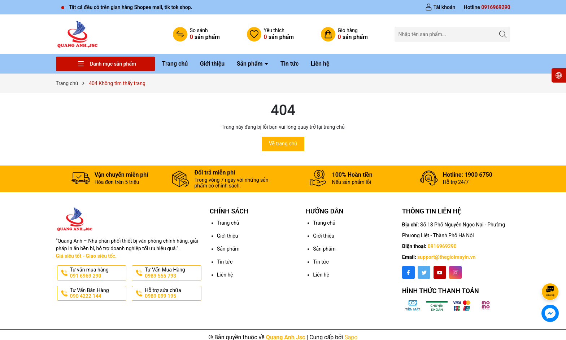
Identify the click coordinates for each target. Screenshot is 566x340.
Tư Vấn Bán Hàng (97, 293)
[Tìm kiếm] (502, 34)
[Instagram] (455, 272)
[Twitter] (424, 272)
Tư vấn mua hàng (97, 273)
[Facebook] (408, 272)
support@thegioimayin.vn (446, 257)
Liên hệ (320, 63)
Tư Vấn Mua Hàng (172, 273)
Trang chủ (175, 63)
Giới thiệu (212, 63)
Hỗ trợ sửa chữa (172, 293)
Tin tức (289, 63)
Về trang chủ (283, 143)
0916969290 (442, 246)
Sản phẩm (250, 63)
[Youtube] (440, 272)
